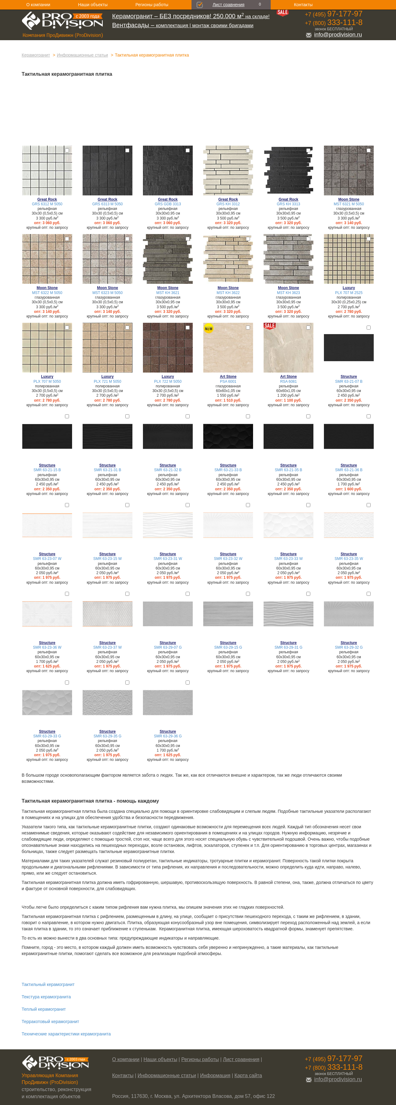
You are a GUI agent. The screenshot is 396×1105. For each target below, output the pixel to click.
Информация (215, 1075)
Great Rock (47, 199)
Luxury (349, 288)
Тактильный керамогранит (48, 984)
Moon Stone (348, 199)
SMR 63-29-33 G (47, 736)
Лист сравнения (228, 4)
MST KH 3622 (228, 293)
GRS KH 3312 (228, 204)
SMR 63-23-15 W (107, 559)
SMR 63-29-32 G (349, 647)
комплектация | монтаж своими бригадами (183, 25)
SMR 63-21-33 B (228, 470)
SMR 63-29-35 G (108, 736)
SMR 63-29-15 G (228, 647)
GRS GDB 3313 (168, 204)
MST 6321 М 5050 (349, 204)
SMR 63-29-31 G (289, 647)
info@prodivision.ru (334, 35)
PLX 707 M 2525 (349, 293)
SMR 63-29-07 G (168, 647)
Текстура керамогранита (46, 996)
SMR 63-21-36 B (349, 470)
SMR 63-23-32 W (228, 559)
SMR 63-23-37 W (107, 647)
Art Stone (228, 376)
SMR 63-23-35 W (349, 559)
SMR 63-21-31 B (107, 470)
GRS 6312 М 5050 (47, 204)
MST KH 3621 (167, 293)
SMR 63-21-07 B (349, 381)
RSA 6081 (288, 381)
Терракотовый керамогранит (50, 1021)
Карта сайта (248, 1075)
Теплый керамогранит (44, 1009)
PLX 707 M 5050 (47, 381)
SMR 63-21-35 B (288, 470)
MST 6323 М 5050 (108, 293)
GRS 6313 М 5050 (107, 204)
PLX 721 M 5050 (107, 381)
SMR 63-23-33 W (288, 559)
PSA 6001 (228, 381)
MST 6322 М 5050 (47, 293)
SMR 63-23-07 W (47, 559)
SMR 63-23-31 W (168, 559)
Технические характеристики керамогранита (66, 1033)
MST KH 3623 (288, 293)
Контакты (303, 4)
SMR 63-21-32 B (168, 470)
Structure (349, 376)
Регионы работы (152, 4)
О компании (38, 4)
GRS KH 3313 (288, 204)
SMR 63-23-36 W (47, 647)
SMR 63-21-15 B (47, 470)
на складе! (191, 16)
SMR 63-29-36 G (168, 736)
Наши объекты (92, 4)
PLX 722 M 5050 (168, 381)
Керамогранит (36, 55)
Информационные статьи (82, 55)
